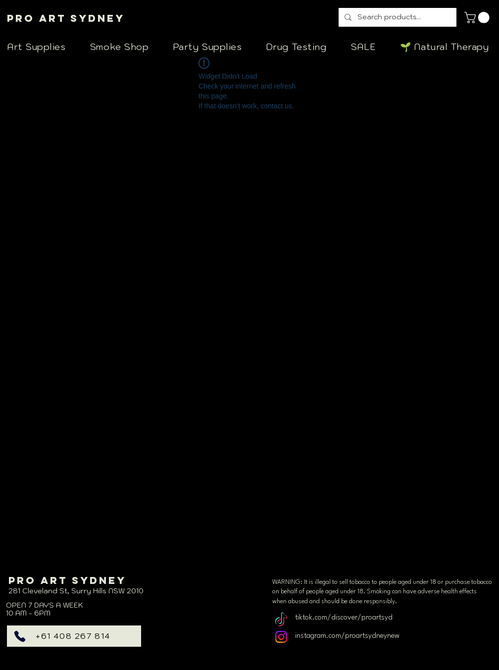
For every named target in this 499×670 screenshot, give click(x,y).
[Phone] (19, 636)
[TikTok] (281, 620)
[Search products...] (396, 17)
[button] (41, 46)
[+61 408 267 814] (74, 636)
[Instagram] (281, 637)
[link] (478, 17)
